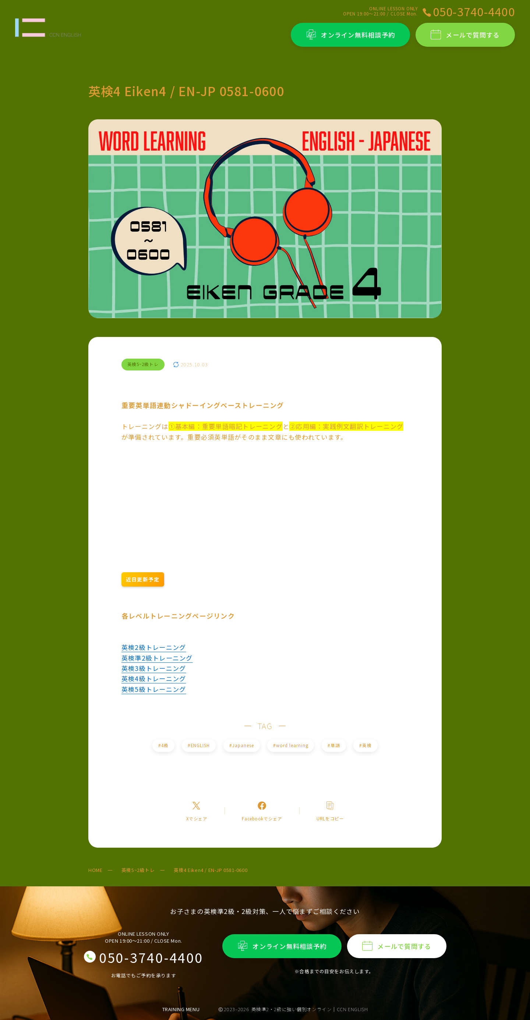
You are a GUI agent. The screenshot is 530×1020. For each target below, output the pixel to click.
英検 (365, 745)
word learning (290, 745)
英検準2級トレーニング (157, 657)
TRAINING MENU (181, 1009)
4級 (163, 745)
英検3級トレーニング (153, 668)
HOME (95, 869)
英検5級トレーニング (153, 689)
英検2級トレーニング (153, 647)
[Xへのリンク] (196, 810)
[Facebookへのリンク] (261, 810)
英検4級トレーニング (153, 678)
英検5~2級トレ (138, 869)
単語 (333, 745)
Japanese (241, 745)
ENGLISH (199, 745)
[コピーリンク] (330, 810)
